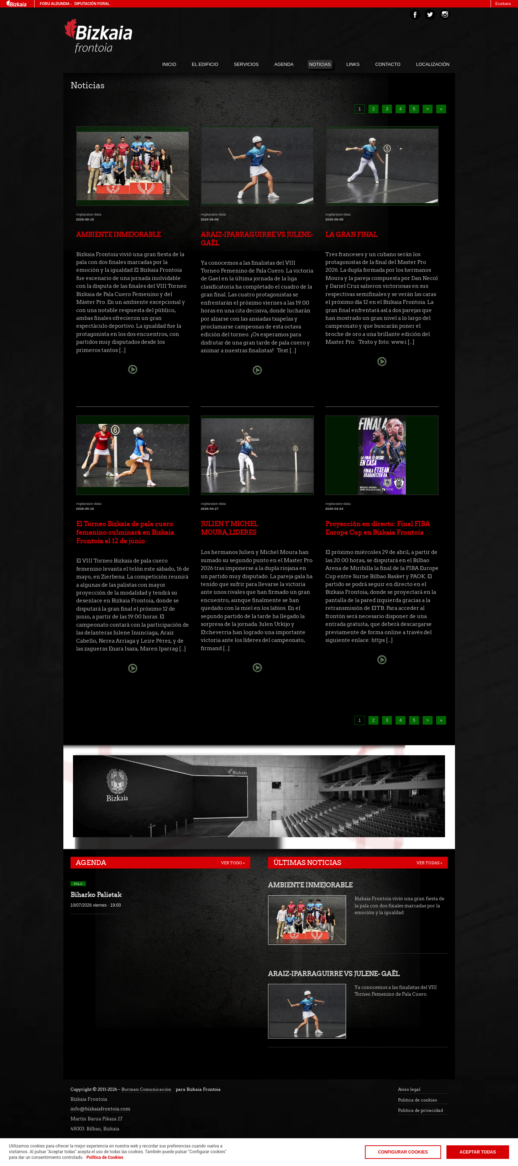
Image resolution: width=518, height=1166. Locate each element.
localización (433, 64)
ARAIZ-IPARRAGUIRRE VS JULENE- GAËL (257, 238)
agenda (284, 64)
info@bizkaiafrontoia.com (100, 1108)
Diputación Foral (92, 4)
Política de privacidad (420, 1110)
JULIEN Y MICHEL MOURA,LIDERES (229, 528)
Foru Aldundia (54, 4)
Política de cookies (417, 1100)
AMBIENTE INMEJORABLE (118, 234)
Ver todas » (430, 862)
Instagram (445, 14)
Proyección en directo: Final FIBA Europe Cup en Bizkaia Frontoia (377, 528)
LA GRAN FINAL (351, 234)
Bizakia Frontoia (113, 36)
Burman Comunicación (146, 1089)
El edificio (205, 64)
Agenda (91, 863)
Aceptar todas (478, 1152)
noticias (320, 64)
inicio (169, 64)
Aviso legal (409, 1089)
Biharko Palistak (95, 895)
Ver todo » (233, 862)
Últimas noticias (307, 863)
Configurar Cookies (403, 1152)
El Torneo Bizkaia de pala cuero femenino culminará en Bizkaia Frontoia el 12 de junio (125, 532)
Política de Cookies (105, 1157)
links (353, 64)
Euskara (503, 3)
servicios (246, 64)
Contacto (388, 64)
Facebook (415, 14)
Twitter (430, 14)
